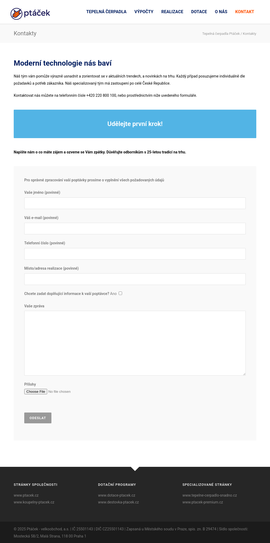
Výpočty (143, 11)
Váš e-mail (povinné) (135, 225)
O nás (221, 11)
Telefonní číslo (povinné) (135, 250)
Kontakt (244, 11)
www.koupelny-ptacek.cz (34, 502)
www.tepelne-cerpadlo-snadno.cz (209, 495)
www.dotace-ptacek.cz (116, 495)
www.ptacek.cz (26, 495)
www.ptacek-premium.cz (202, 502)
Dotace (199, 11)
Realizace (172, 11)
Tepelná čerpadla (106, 11)
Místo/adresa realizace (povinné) (135, 275)
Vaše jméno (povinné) (135, 199)
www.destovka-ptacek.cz (118, 502)
